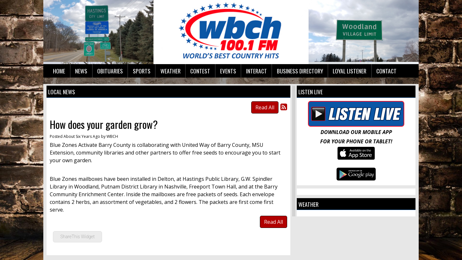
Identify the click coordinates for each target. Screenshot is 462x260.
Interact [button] (256, 71)
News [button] (81, 71)
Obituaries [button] (110, 71)
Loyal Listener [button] (349, 71)
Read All (264, 107)
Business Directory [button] (300, 71)
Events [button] (228, 71)
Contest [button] (200, 71)
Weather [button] (170, 71)
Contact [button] (386, 71)
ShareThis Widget (77, 236)
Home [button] (59, 71)
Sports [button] (141, 71)
